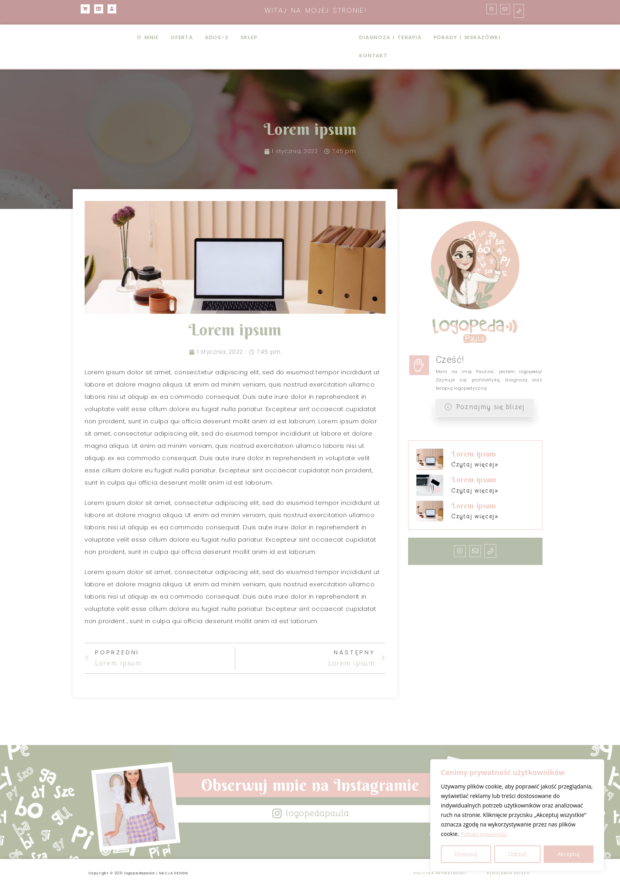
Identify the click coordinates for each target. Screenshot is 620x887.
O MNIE (148, 37)
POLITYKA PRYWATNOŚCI (431, 873)
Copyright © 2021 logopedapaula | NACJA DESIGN (157, 873)
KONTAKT (373, 55)
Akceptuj (569, 854)
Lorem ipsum (471, 453)
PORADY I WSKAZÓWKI (467, 37)
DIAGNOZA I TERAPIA (390, 37)
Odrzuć (517, 854)
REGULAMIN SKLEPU (503, 873)
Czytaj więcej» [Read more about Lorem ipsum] (471, 463)
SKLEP (248, 37)
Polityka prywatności (487, 834)
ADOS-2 (217, 37)
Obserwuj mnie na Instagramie (310, 785)
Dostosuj (466, 854)
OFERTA (181, 37)
